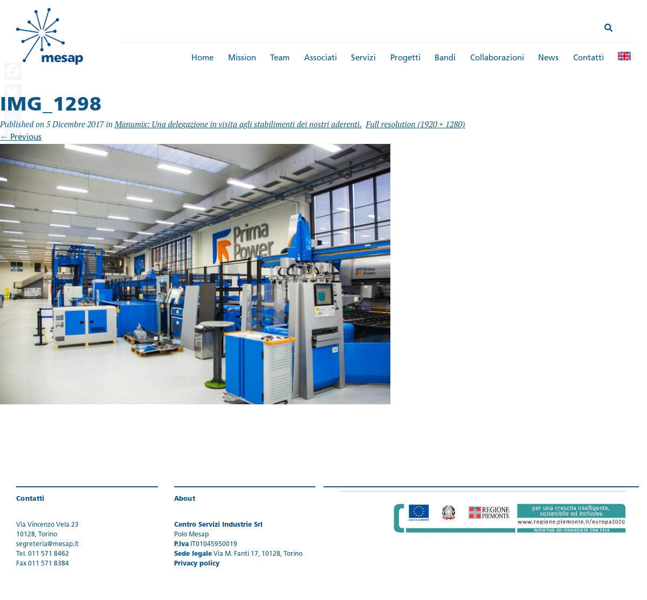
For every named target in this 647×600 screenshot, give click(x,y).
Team (280, 58)
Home (202, 58)
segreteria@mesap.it (47, 544)
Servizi (363, 58)
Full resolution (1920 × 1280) (415, 124)
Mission (242, 58)
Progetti (405, 58)
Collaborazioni (497, 58)
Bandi (445, 58)
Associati (320, 58)
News (548, 58)
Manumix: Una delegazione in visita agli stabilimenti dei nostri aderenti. (238, 124)
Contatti (588, 58)
